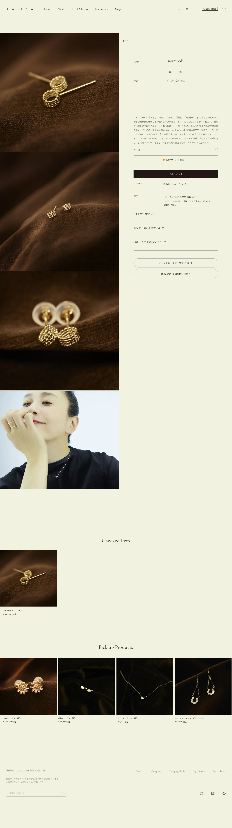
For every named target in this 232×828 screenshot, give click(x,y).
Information (101, 9)
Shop (118, 9)
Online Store (209, 9)
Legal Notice (199, 774)
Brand (47, 9)
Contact (139, 774)
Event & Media (80, 9)
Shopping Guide (177, 774)
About (61, 9)
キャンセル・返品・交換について (176, 263)
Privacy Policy (219, 774)
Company (156, 774)
